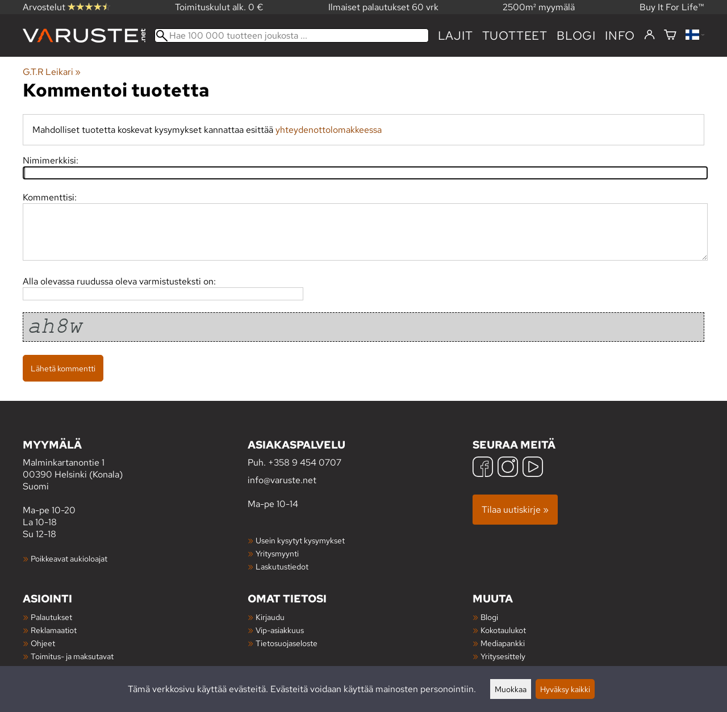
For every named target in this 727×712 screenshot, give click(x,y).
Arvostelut (66, 7)
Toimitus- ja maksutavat (72, 656)
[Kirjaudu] (649, 35)
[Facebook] (483, 468)
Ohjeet (43, 643)
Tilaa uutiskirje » (515, 510)
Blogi (489, 617)
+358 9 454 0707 (304, 462)
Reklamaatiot (54, 630)
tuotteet (515, 35)
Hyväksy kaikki (565, 689)
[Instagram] (508, 468)
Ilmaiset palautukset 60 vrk (383, 7)
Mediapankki (503, 643)
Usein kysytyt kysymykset (300, 540)
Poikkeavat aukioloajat (69, 558)
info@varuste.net (282, 480)
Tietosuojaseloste (286, 643)
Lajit (455, 35)
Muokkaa (511, 689)
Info (620, 35)
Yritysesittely (503, 656)
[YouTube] (533, 468)
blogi (576, 35)
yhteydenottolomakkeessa (328, 130)
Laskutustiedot (282, 566)
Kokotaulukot (503, 630)
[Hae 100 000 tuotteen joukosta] (291, 35)
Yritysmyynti (277, 553)
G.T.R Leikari (52, 72)
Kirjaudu (270, 617)
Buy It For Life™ (672, 7)
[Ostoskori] (670, 35)
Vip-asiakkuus (280, 630)
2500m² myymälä (539, 7)
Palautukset (51, 617)
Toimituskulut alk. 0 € (219, 7)
